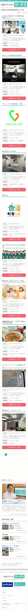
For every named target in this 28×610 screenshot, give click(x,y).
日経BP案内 (4, 600)
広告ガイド (4, 598)
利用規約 (4, 592)
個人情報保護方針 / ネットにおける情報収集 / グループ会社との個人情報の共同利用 (14, 604)
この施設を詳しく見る (14, 49)
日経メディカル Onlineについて (8, 595)
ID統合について (5, 607)
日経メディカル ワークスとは (7, 590)
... (17, 454)
